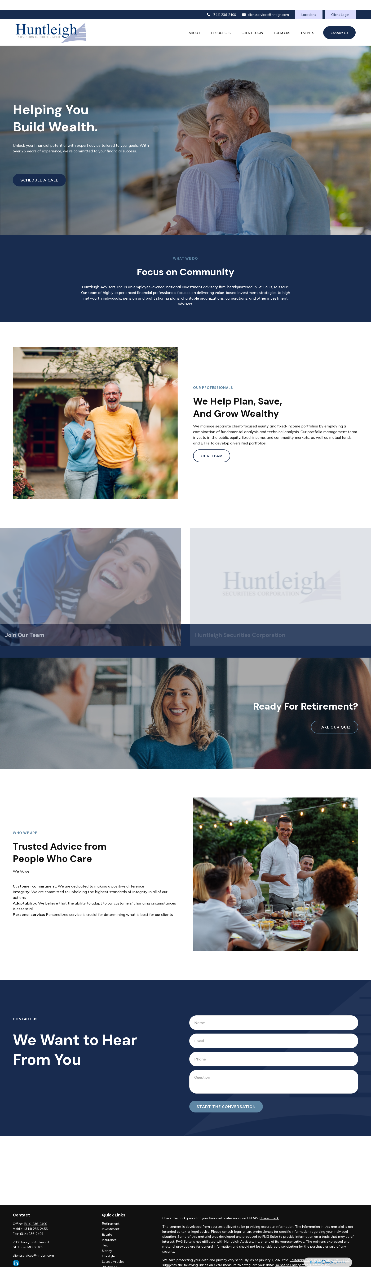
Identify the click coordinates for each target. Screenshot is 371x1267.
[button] (194, 22)
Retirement (110, 1213)
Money (107, 1241)
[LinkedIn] (16, 1253)
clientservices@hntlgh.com (265, 5)
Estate (107, 1224)
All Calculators (113, 1262)
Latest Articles (113, 1252)
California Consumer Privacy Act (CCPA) (320, 1250)
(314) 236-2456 (36, 1219)
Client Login (340, 5)
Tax (105, 1235)
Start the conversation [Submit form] (226, 1096)
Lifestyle (108, 1246)
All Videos (109, 1257)
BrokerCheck (269, 1208)
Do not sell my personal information (302, 1255)
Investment (110, 1219)
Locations (308, 5)
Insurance (109, 1230)
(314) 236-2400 (221, 5)
